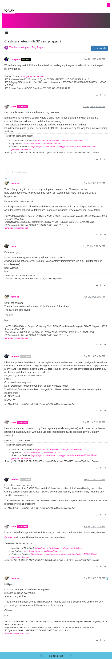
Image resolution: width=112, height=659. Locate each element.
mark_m (15, 179)
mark (13, 243)
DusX (13, 103)
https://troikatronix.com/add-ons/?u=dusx (42, 140)
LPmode (15, 353)
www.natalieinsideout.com (17, 224)
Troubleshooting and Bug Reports (27, 43)
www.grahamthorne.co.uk (33, 73)
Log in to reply (99, 44)
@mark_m (10, 534)
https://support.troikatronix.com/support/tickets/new (58, 137)
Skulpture (16, 56)
